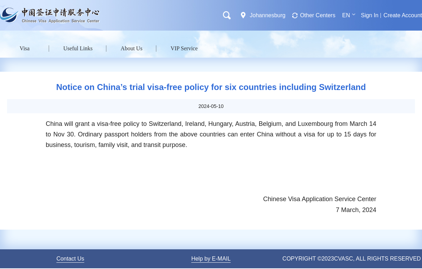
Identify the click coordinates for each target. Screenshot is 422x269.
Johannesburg (267, 15)
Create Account (403, 15)
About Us (131, 48)
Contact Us (70, 259)
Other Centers (317, 15)
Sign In (369, 15)
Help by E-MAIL (211, 259)
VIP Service (184, 48)
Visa (25, 48)
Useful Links (77, 48)
